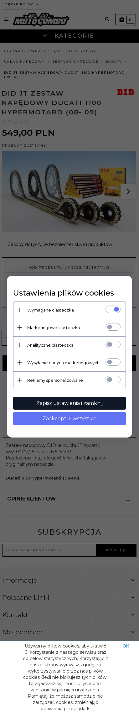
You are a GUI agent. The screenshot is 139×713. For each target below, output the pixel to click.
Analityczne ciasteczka (50, 345)
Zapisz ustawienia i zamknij (69, 403)
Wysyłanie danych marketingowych (63, 362)
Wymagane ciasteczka (50, 309)
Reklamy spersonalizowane (55, 380)
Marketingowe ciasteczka (53, 327)
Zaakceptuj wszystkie (69, 419)
